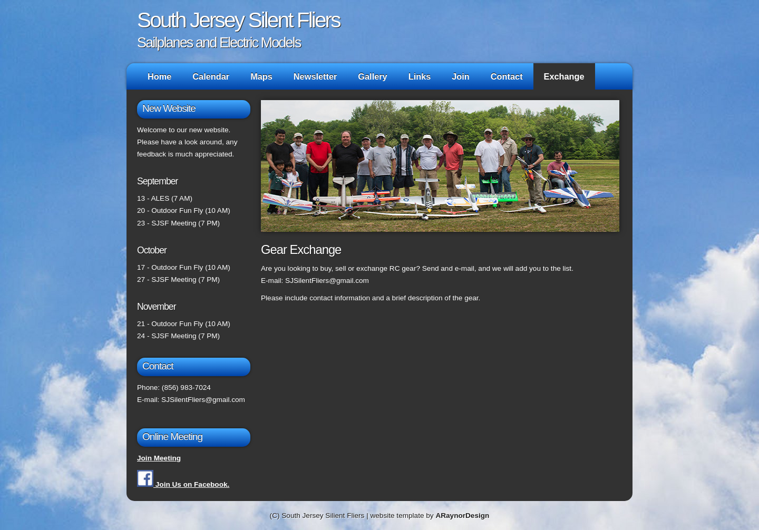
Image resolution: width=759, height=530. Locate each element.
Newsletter (315, 76)
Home (159, 76)
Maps (261, 76)
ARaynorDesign (462, 515)
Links (419, 76)
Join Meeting (159, 458)
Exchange (564, 76)
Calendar (210, 76)
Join (461, 76)
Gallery (372, 76)
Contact (507, 76)
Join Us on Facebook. (183, 484)
